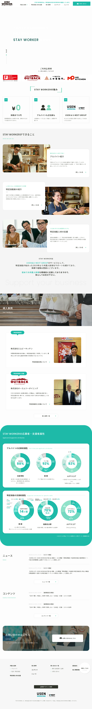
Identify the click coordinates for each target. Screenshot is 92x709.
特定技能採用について (39, 362)
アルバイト (14, 668)
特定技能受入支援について (38, 404)
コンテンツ (57, 5)
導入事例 (48, 5)
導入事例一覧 (46, 416)
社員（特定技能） (16, 671)
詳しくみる (79, 172)
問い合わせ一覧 (55, 666)
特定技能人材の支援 (36, 5)
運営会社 (74, 666)
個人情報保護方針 (77, 670)
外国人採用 (23, 5)
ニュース (66, 5)
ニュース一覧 (46, 582)
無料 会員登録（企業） (58, 668)
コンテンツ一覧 (46, 616)
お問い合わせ (82, 3)
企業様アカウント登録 (46, 687)
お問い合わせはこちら (69, 638)
